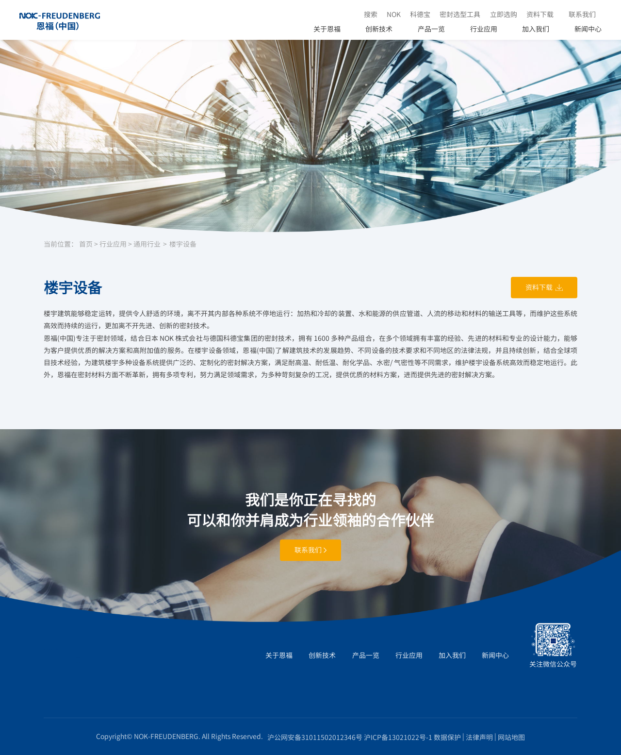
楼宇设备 (182, 244)
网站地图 (511, 737)
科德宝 (420, 14)
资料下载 (540, 14)
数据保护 (447, 737)
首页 (86, 244)
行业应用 (483, 29)
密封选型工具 (460, 14)
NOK (394, 14)
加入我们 (535, 29)
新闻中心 (588, 29)
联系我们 (582, 14)
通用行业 (147, 244)
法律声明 (479, 737)
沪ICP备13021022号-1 (398, 737)
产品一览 (431, 29)
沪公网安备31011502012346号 (314, 737)
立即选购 (503, 14)
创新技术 (378, 29)
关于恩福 (327, 29)
